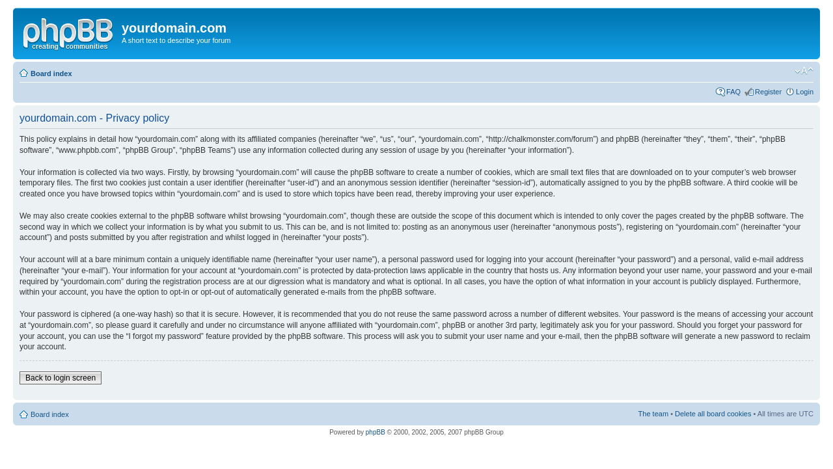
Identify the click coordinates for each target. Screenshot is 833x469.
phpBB (375, 432)
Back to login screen (60, 377)
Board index (51, 73)
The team (653, 414)
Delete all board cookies (713, 414)
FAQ (733, 92)
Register (768, 92)
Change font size (804, 71)
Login (804, 92)
